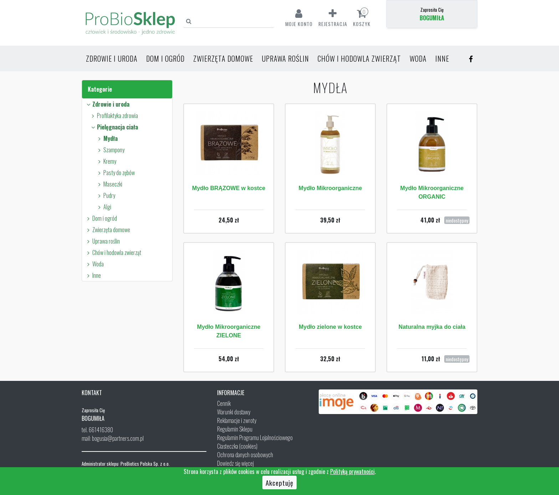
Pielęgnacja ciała (113, 127)
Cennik (224, 403)
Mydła (107, 138)
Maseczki (109, 184)
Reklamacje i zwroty (236, 420)
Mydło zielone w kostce (330, 327)
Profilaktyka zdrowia (113, 115)
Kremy (106, 161)
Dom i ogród (165, 58)
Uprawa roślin (285, 58)
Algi (103, 207)
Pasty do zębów (115, 172)
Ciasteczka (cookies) (237, 446)
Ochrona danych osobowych (245, 454)
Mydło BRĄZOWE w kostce (228, 188)
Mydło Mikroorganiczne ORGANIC (432, 192)
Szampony (110, 150)
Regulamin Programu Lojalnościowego (255, 437)
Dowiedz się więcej (235, 463)
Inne (442, 58)
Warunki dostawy (233, 412)
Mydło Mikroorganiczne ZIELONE (229, 331)
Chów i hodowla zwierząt (359, 58)
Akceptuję (279, 483)
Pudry (105, 195)
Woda (418, 58)
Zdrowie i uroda (112, 58)
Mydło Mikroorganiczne (330, 188)
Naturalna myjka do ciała (432, 327)
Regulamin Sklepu (234, 429)
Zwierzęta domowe (223, 58)
